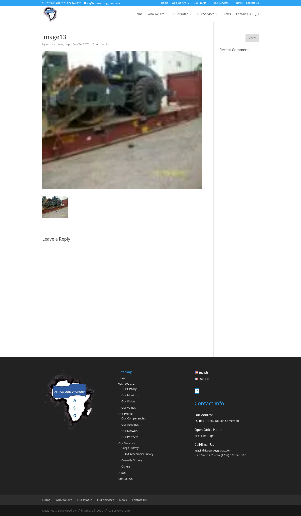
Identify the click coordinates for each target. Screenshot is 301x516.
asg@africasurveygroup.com (213, 450)
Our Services (221, 3)
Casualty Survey (131, 460)
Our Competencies (133, 418)
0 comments (100, 44)
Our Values (128, 407)
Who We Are (179, 3)
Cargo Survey (130, 448)
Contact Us (252, 3)
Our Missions (130, 395)
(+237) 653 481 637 (207, 455)
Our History (129, 389)
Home (164, 3)
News (239, 3)
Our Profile (200, 3)
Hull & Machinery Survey (137, 454)
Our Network (129, 431)
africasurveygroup (58, 44)
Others (125, 466)
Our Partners (129, 437)
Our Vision (128, 401)
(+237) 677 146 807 (233, 455)
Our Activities (130, 424)
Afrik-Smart (85, 510)
